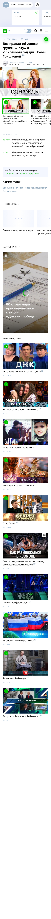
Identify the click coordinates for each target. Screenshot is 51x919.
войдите (9, 173)
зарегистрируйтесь (28, 173)
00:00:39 (6, 140)
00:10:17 (6, 152)
